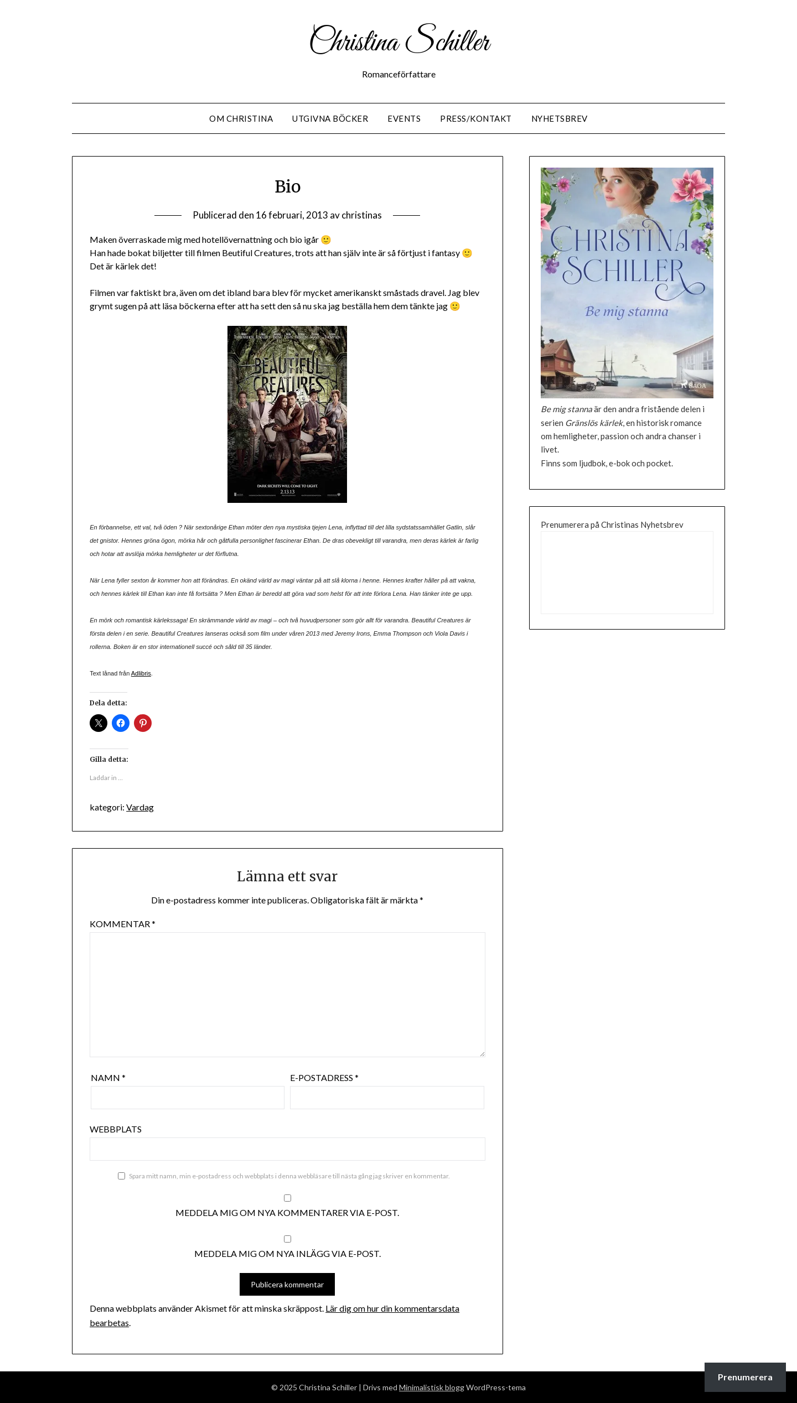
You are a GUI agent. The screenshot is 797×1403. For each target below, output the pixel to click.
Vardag (140, 807)
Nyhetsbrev (559, 118)
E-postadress (324, 1077)
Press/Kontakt (476, 118)
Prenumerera (745, 1376)
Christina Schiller (398, 43)
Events (404, 118)
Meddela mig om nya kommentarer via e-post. (287, 1212)
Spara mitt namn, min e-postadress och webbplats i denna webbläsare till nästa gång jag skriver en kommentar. (289, 1176)
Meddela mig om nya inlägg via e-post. (287, 1253)
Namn (108, 1077)
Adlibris (141, 673)
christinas (361, 215)
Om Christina (241, 118)
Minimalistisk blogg (431, 1387)
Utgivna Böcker (330, 118)
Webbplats (116, 1129)
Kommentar (123, 923)
